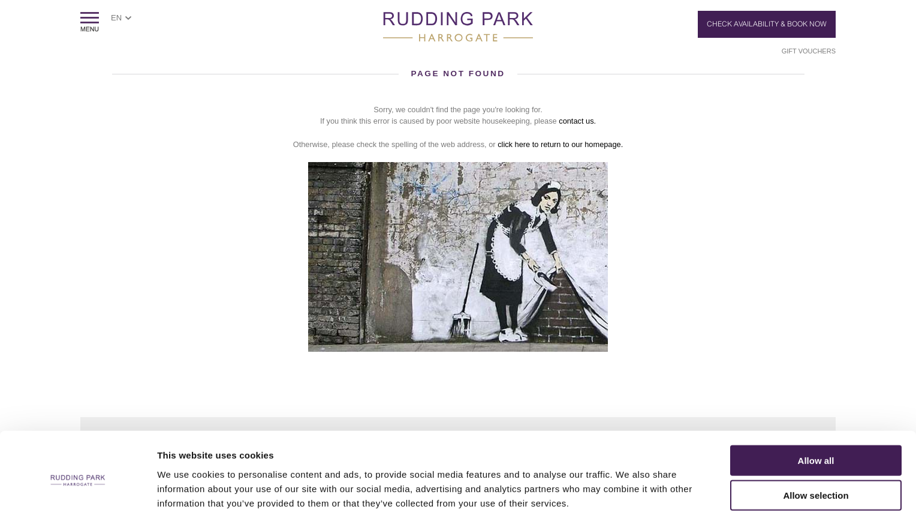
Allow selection (815, 442)
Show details (629, 488)
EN (116, 17)
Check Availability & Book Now (767, 24)
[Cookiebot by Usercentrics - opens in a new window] (77, 489)
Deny (816, 477)
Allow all (816, 407)
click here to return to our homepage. (560, 144)
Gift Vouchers (809, 51)
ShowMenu (89, 22)
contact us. (577, 120)
